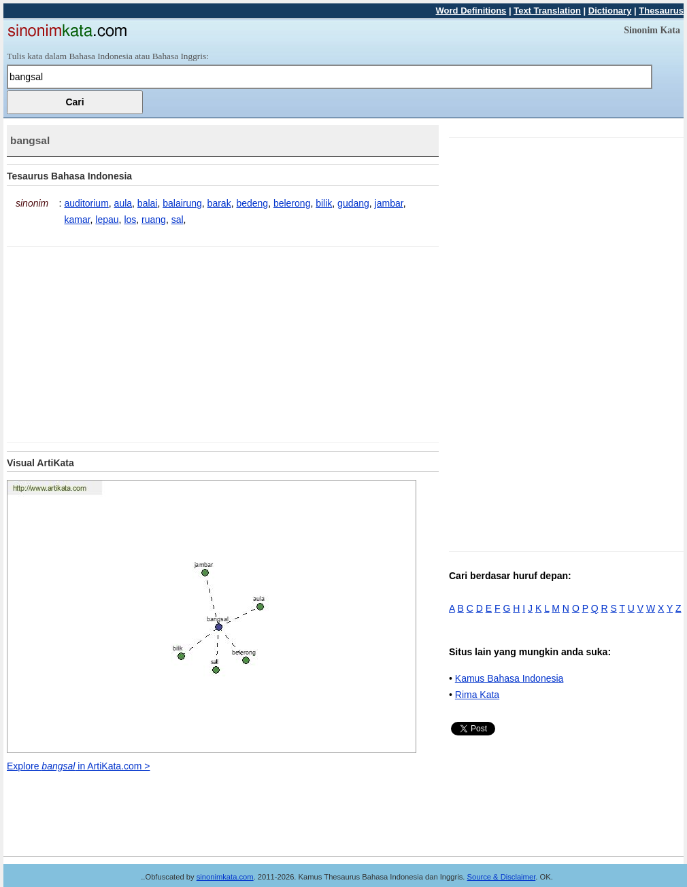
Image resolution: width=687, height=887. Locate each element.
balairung (182, 203)
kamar (77, 219)
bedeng (252, 203)
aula (123, 203)
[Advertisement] (121, 342)
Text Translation (547, 10)
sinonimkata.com (225, 877)
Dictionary (610, 10)
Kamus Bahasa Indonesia (509, 678)
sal (177, 219)
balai (147, 203)
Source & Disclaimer (501, 877)
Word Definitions (471, 10)
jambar (389, 203)
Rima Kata (477, 694)
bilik (324, 203)
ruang (153, 219)
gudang (353, 203)
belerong (292, 203)
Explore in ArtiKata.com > (78, 766)
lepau (106, 219)
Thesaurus (661, 10)
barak (219, 203)
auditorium (86, 203)
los (130, 219)
